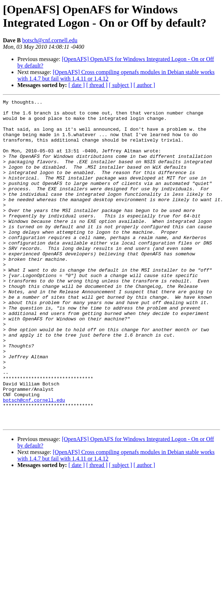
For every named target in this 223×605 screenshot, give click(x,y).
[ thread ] (97, 85)
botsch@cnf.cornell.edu (49, 40)
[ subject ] (120, 85)
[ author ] (144, 85)
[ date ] (76, 85)
